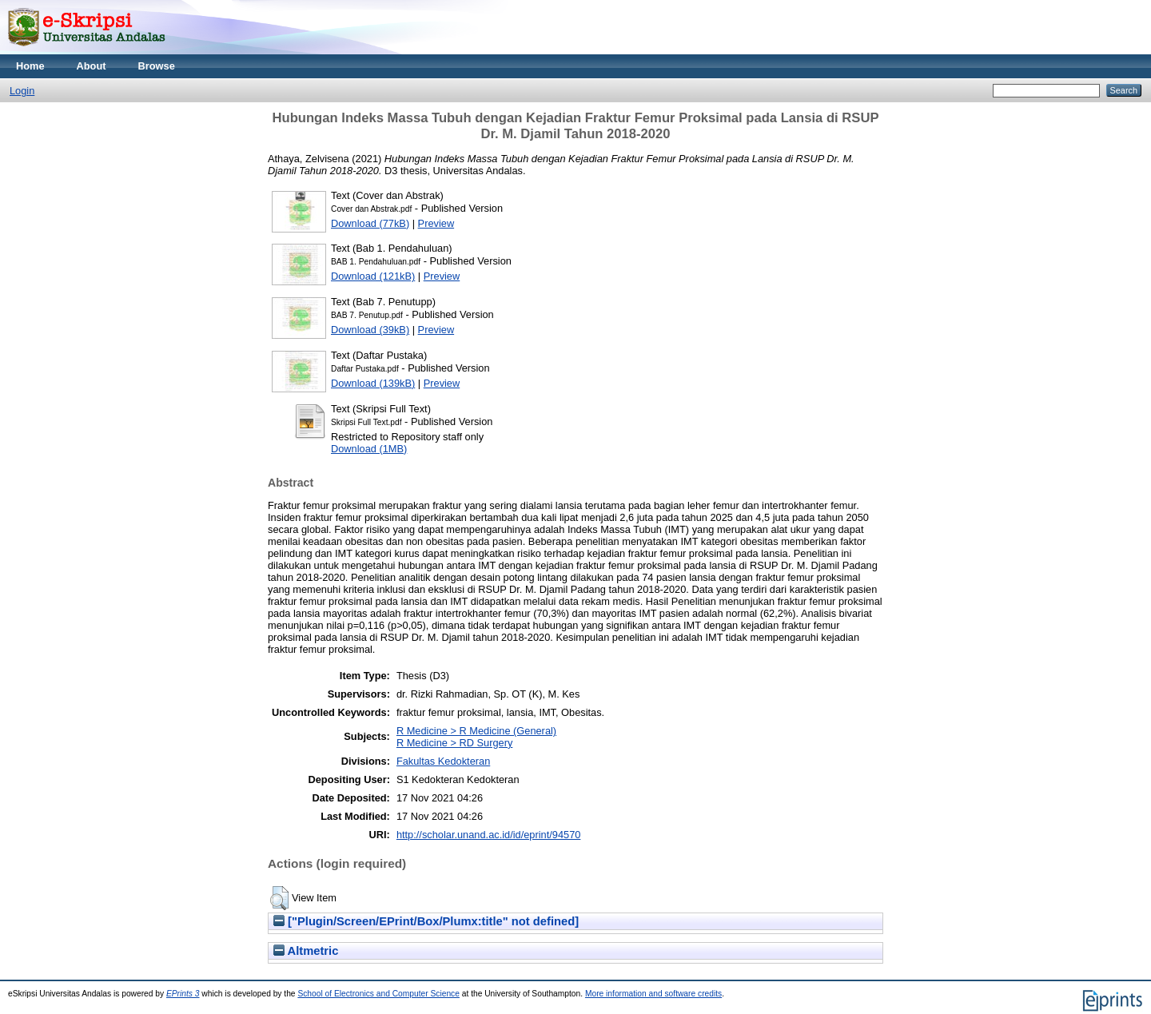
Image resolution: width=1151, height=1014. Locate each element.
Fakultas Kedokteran (443, 761)
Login (22, 91)
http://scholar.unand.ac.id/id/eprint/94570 (488, 835)
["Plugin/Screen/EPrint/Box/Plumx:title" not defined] (426, 921)
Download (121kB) (373, 276)
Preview (436, 223)
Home (30, 66)
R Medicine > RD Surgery (454, 743)
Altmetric (305, 950)
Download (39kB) (370, 330)
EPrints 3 (183, 993)
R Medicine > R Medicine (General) (476, 731)
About (91, 66)
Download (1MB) (369, 449)
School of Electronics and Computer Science (378, 993)
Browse (156, 66)
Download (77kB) (370, 223)
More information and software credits (653, 993)
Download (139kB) (373, 383)
